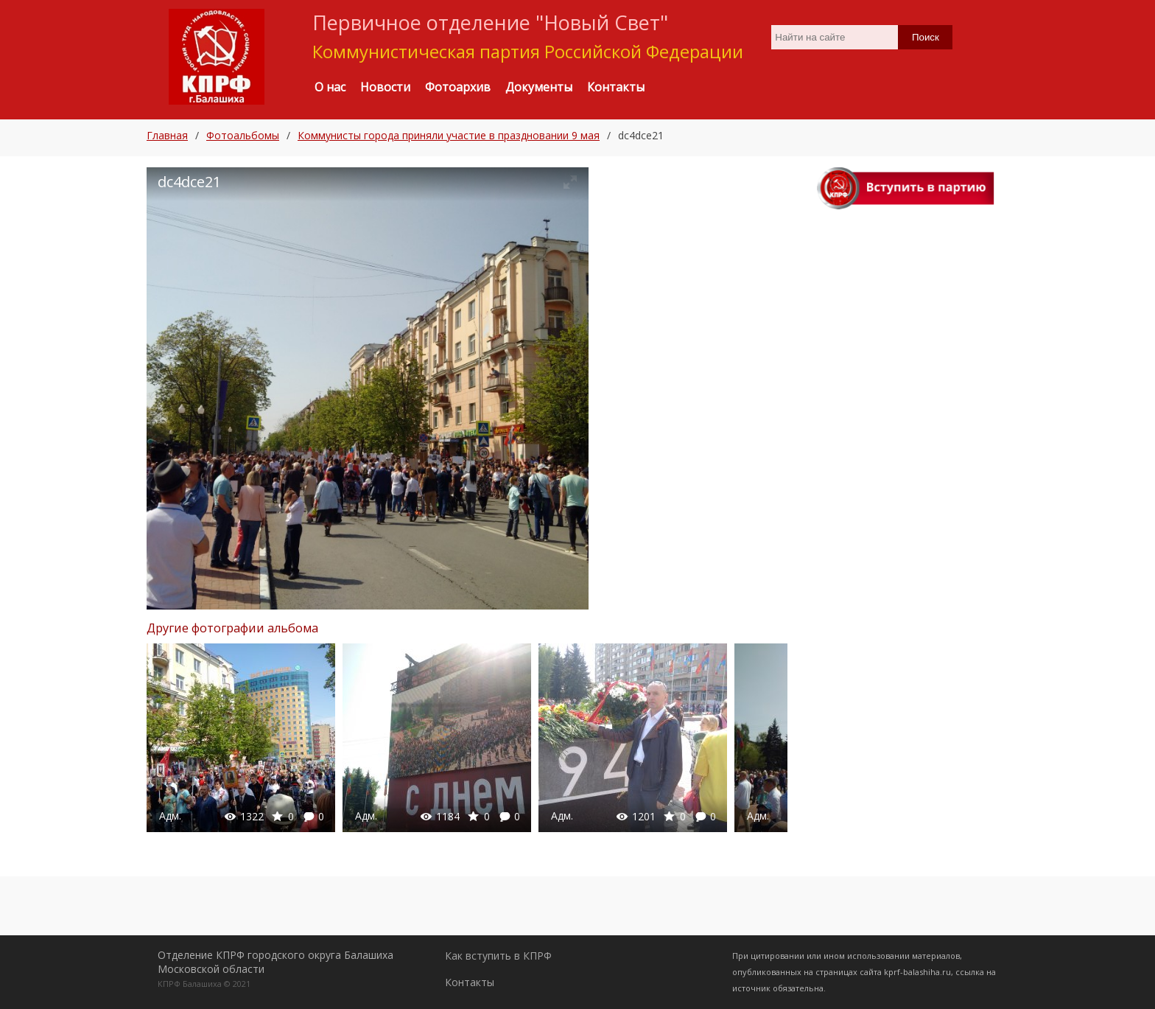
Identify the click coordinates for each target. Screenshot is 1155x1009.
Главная (167, 135)
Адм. (170, 816)
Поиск (925, 37)
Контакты (469, 982)
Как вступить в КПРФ (498, 956)
